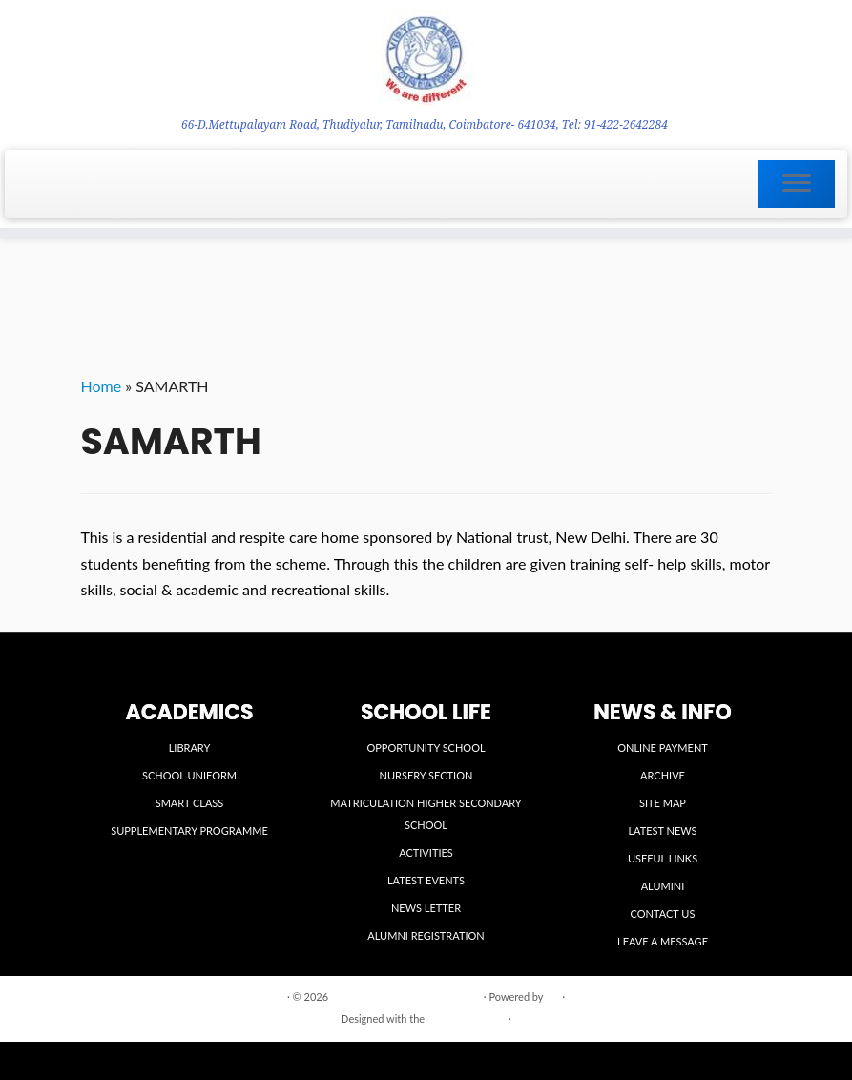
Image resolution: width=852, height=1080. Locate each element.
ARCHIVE (662, 775)
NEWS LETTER (426, 908)
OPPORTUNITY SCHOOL (425, 747)
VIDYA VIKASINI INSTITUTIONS (406, 996)
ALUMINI (663, 886)
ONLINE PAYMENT (662, 747)
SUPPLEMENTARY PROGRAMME (189, 830)
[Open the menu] (796, 184)
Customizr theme (466, 1018)
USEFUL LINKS (662, 858)
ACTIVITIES (426, 852)
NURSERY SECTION (426, 775)
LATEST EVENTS (426, 880)
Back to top (744, 995)
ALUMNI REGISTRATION (425, 935)
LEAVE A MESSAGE (662, 941)
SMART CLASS (190, 803)
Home (101, 386)
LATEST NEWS (662, 830)
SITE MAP (662, 803)
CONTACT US (663, 913)
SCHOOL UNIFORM (189, 775)
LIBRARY (190, 747)
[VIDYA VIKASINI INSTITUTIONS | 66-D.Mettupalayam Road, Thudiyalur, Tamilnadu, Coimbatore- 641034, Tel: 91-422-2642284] (426, 58)
